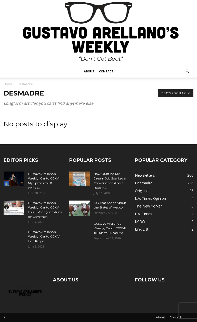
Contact (106, 71)
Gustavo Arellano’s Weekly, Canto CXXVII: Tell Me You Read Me (110, 228)
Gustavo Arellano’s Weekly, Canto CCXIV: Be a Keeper (44, 236)
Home (8, 84)
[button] (187, 71)
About (89, 71)
